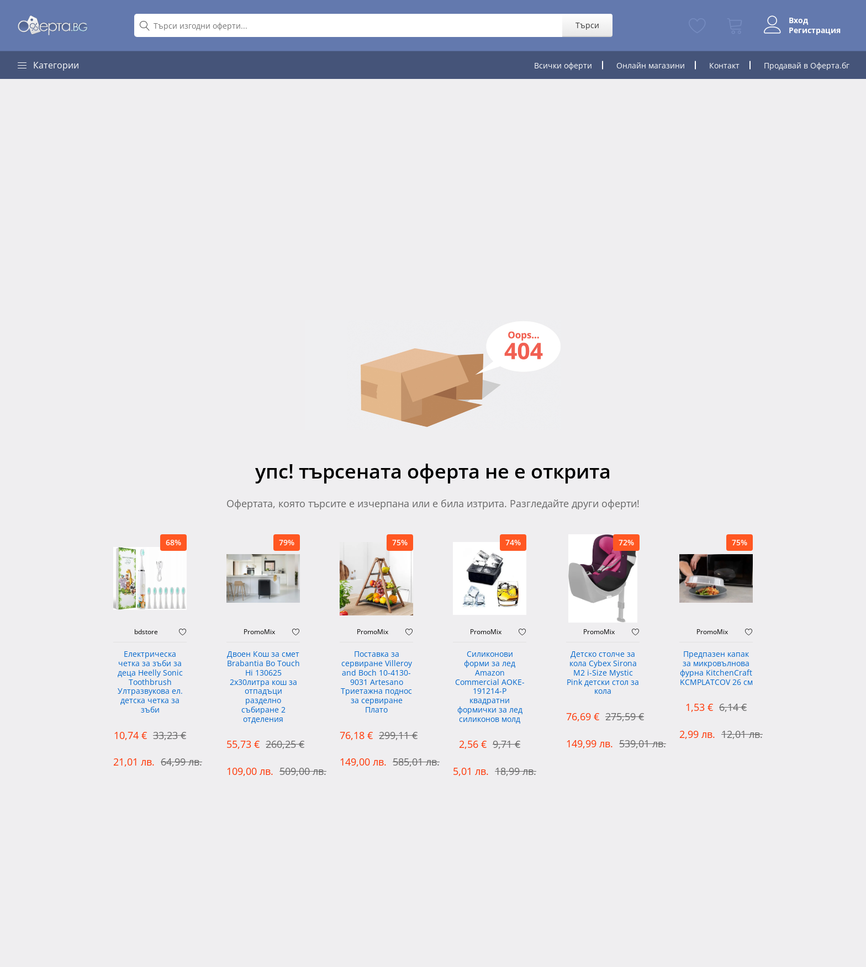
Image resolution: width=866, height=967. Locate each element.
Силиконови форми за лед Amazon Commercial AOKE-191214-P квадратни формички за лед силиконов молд (490, 687)
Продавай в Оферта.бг (806, 65)
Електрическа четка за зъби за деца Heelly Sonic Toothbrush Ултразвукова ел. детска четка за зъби (150, 682)
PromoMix (259, 632)
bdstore (146, 632)
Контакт (724, 65)
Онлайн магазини (650, 65)
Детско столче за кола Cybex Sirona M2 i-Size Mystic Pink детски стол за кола (603, 673)
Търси (587, 25)
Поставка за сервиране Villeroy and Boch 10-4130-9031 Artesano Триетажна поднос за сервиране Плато (376, 682)
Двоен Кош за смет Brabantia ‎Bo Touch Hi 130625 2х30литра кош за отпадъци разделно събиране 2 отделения (263, 687)
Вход (798, 20)
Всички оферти (563, 65)
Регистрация (815, 30)
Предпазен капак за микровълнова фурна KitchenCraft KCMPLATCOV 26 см (716, 668)
